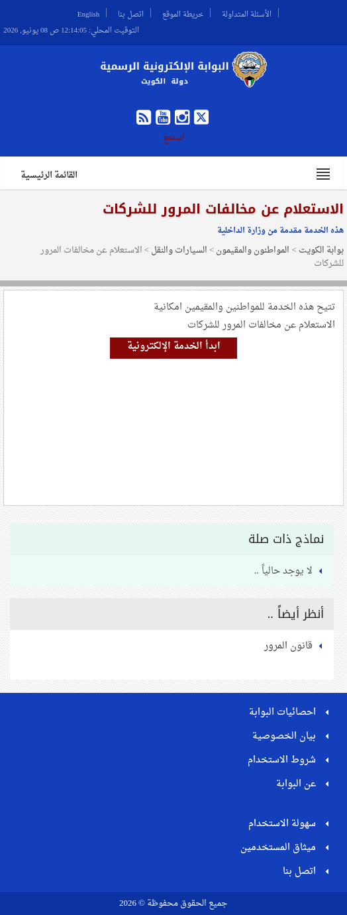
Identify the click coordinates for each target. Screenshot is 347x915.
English (88, 12)
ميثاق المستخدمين (278, 848)
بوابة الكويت (321, 250)
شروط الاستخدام (282, 760)
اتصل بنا (131, 12)
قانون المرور (288, 646)
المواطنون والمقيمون (252, 250)
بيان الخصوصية (284, 736)
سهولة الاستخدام (282, 824)
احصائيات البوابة (282, 712)
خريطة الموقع (182, 12)
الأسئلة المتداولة (247, 12)
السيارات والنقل (179, 250)
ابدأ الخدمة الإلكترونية (174, 346)
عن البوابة (296, 784)
